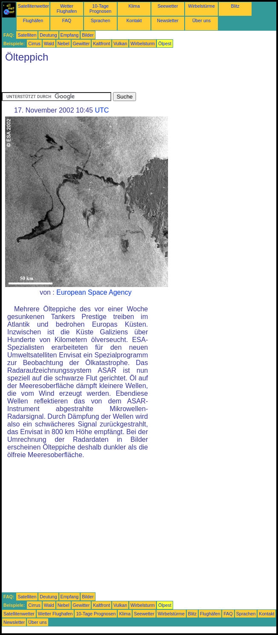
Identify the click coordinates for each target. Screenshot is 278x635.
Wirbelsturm (142, 43)
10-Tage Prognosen (101, 8)
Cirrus (34, 43)
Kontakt (134, 20)
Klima (134, 6)
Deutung (48, 35)
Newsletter (167, 20)
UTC (102, 110)
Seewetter (168, 6)
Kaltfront (101, 43)
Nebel (64, 43)
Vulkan (120, 43)
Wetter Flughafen (67, 8)
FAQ (66, 20)
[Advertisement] (101, 79)
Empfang (70, 35)
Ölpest (164, 43)
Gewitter (81, 43)
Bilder (87, 35)
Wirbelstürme (201, 6)
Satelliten (26, 35)
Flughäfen (33, 20)
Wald (49, 43)
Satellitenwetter (33, 6)
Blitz (235, 6)
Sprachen (100, 20)
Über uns (201, 20)
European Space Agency (93, 292)
